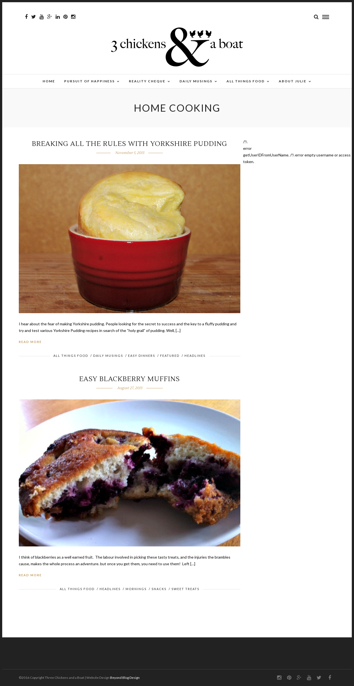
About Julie (292, 81)
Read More (30, 342)
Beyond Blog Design (125, 677)
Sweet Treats (185, 589)
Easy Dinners (141, 355)
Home (49, 81)
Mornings (136, 589)
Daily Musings (195, 81)
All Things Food (246, 81)
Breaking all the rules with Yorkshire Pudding (129, 144)
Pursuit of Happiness (89, 81)
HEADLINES (194, 355)
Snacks (159, 589)
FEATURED (169, 355)
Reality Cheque (147, 81)
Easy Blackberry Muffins (129, 379)
